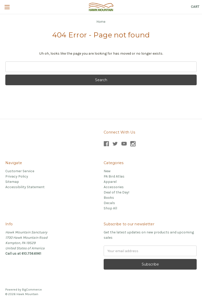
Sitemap (12, 182)
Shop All (110, 208)
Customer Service (19, 171)
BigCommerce (32, 289)
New (107, 171)
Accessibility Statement (25, 187)
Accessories (114, 187)
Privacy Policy (16, 176)
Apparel (110, 182)
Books (109, 197)
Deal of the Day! (116, 192)
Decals (109, 203)
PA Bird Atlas (114, 176)
